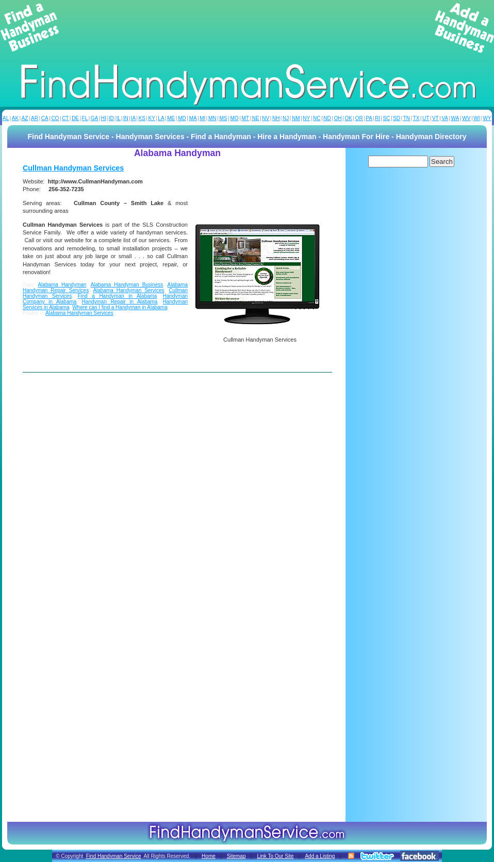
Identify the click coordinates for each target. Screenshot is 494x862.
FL (85, 118)
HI (103, 118)
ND (327, 118)
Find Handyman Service (113, 856)
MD (182, 118)
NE (255, 118)
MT (245, 118)
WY (487, 118)
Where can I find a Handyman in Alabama (120, 307)
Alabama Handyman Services (128, 290)
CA (44, 118)
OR (359, 118)
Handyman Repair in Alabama (120, 302)
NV (265, 118)
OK (348, 118)
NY (306, 118)
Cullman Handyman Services (73, 168)
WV (466, 118)
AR (34, 118)
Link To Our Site (275, 856)
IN (125, 118)
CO (55, 118)
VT (435, 118)
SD (396, 118)
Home (209, 856)
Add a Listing (320, 856)
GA (94, 118)
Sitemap (236, 856)
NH (275, 118)
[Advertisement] (247, 28)
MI (202, 118)
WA (455, 118)
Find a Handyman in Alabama (117, 296)
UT (425, 118)
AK (15, 118)
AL (6, 118)
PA (369, 118)
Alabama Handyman (62, 285)
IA (133, 118)
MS (223, 118)
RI (377, 118)
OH (338, 118)
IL (119, 118)
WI (476, 118)
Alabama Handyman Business (127, 285)
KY (151, 118)
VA (444, 118)
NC (316, 118)
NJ (286, 118)
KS (142, 118)
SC (386, 118)
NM (296, 118)
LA (161, 118)
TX (416, 118)
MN (212, 118)
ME (171, 118)
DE (75, 118)
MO (234, 118)
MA (193, 118)
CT (65, 118)
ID (111, 118)
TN (406, 118)
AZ (25, 118)
